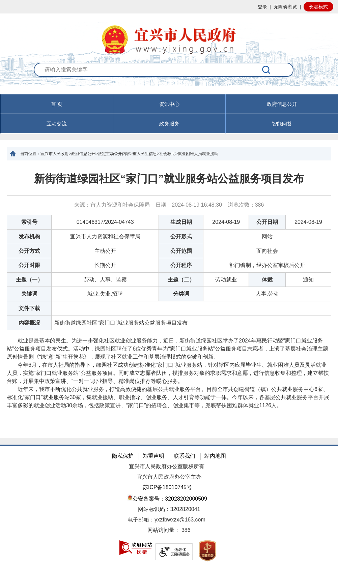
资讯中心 (169, 104)
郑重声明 (153, 456)
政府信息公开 (282, 104)
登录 (262, 6)
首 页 (56, 104)
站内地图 (215, 456)
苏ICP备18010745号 (167, 487)
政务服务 (169, 123)
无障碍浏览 (285, 6)
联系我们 (184, 456)
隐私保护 (123, 456)
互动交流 (57, 123)
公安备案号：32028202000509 (167, 498)
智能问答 (282, 123)
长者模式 (318, 6)
